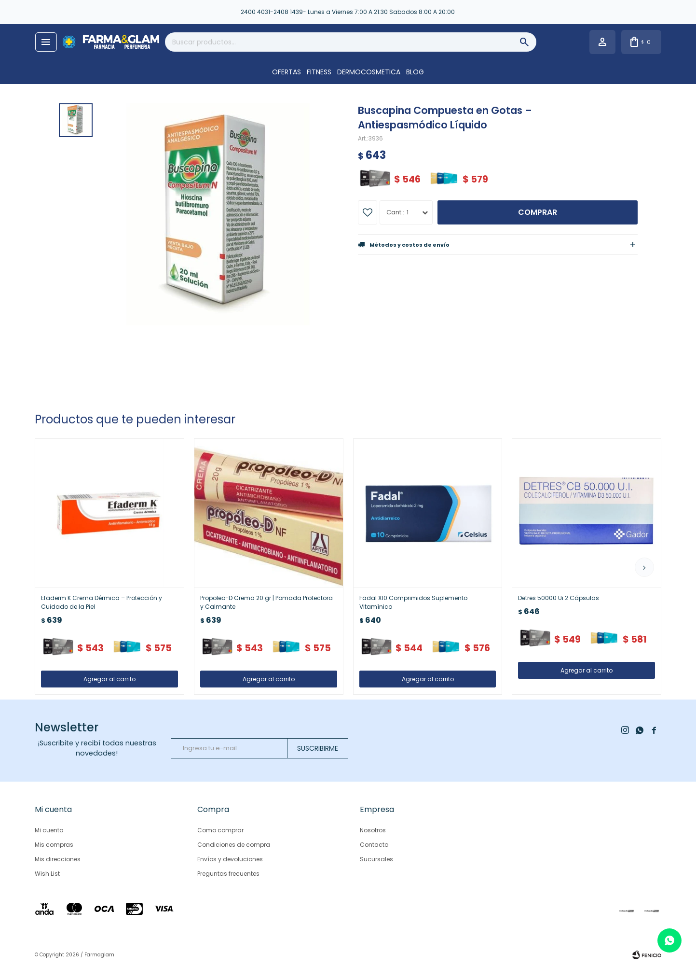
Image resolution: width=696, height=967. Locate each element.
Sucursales (376, 859)
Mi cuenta (49, 830)
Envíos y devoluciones (230, 859)
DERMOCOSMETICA (368, 72)
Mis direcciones (58, 859)
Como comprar (220, 830)
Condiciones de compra (233, 845)
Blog (415, 72)
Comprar (537, 212)
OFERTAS (286, 72)
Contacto (374, 845)
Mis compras (54, 845)
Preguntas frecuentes (228, 873)
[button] (644, 567)
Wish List (47, 873)
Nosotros (373, 830)
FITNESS (319, 72)
